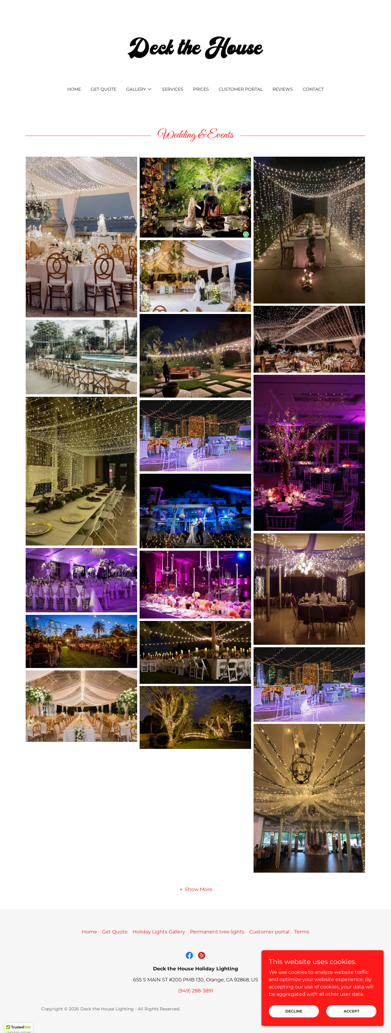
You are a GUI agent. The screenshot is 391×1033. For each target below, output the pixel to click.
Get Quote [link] (103, 89)
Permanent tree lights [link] (217, 932)
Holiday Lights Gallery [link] (159, 932)
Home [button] (89, 932)
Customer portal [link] (241, 89)
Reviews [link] (282, 89)
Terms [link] (301, 932)
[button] (139, 89)
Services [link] (172, 89)
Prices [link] (201, 89)
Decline (293, 1011)
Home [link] (74, 89)
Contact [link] (313, 89)
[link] (196, 47)
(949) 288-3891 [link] (195, 991)
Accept (351, 1011)
